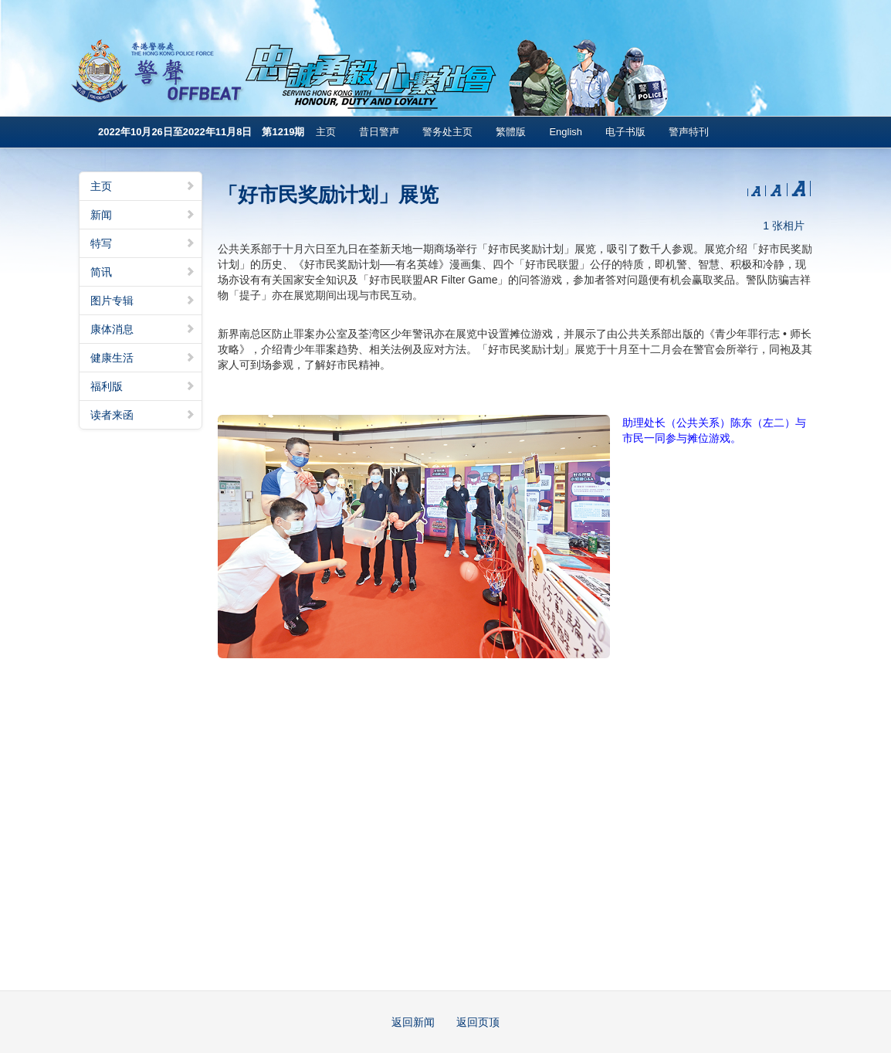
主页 (326, 132)
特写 (142, 243)
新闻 (142, 215)
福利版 (142, 386)
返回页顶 (478, 1022)
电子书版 (625, 132)
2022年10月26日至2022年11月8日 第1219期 (201, 132)
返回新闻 (413, 1022)
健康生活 (142, 358)
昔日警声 (379, 132)
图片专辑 (142, 300)
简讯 (142, 272)
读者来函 (142, 415)
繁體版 (511, 132)
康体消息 (142, 329)
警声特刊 (689, 132)
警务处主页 (447, 132)
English (565, 132)
